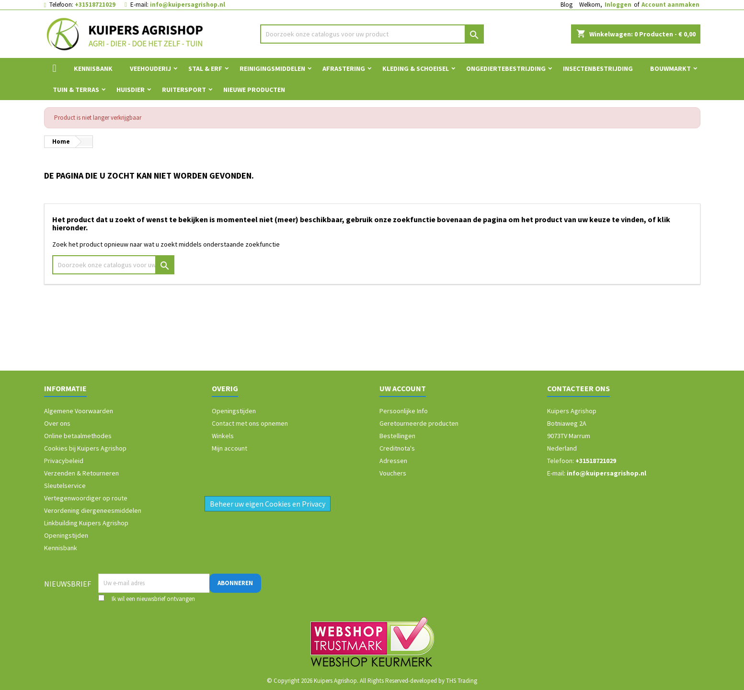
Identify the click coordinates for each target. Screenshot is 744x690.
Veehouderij (150, 68)
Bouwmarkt (670, 68)
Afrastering (343, 68)
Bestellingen (397, 435)
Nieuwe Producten (254, 89)
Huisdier (130, 89)
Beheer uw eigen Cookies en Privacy (267, 504)
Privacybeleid (63, 460)
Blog (566, 4)
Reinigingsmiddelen (272, 68)
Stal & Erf (205, 68)
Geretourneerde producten (418, 423)
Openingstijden (66, 535)
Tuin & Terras (76, 89)
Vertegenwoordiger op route (85, 498)
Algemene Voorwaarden (78, 411)
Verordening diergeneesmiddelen (92, 510)
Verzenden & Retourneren (81, 473)
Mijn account (229, 448)
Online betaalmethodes (78, 435)
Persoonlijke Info (403, 411)
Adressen (393, 460)
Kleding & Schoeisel (415, 68)
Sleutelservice (65, 485)
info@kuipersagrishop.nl (187, 4)
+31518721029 (95, 4)
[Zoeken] (372, 34)
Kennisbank (93, 68)
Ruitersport (184, 89)
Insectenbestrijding (598, 68)
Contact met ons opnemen (250, 423)
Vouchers (392, 473)
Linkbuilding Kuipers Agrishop (86, 523)
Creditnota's (397, 448)
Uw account (402, 388)
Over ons (57, 423)
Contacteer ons (578, 388)
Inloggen (618, 4)
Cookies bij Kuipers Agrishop (85, 448)
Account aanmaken (670, 4)
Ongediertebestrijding (506, 68)
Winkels (223, 435)
